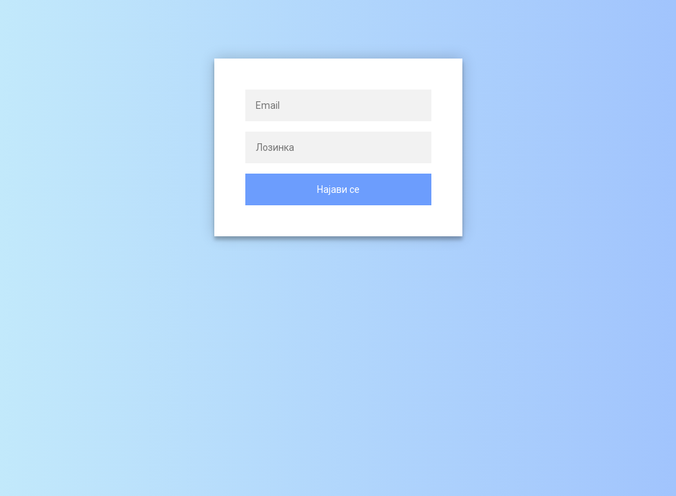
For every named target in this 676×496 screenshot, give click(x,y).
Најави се (338, 189)
